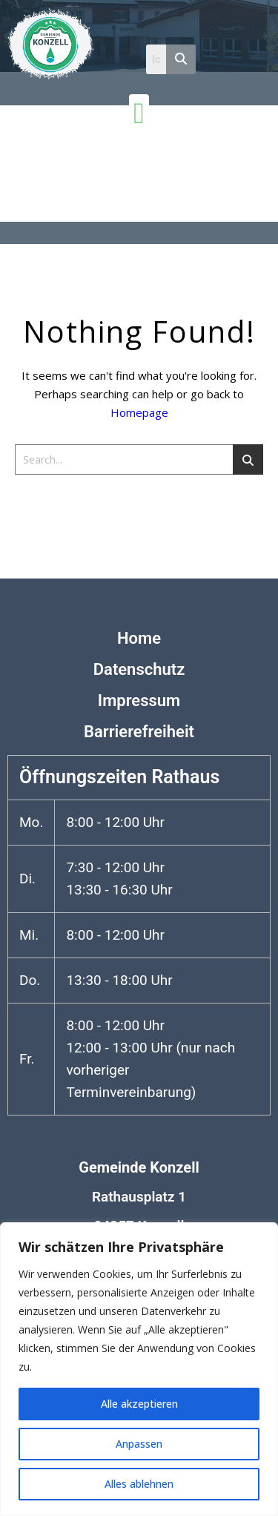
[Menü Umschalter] (139, 113)
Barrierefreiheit (139, 731)
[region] (139, 1369)
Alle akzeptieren (139, 1404)
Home (139, 638)
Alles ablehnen (139, 1484)
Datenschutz (139, 669)
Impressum (139, 700)
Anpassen (139, 1444)
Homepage (139, 412)
